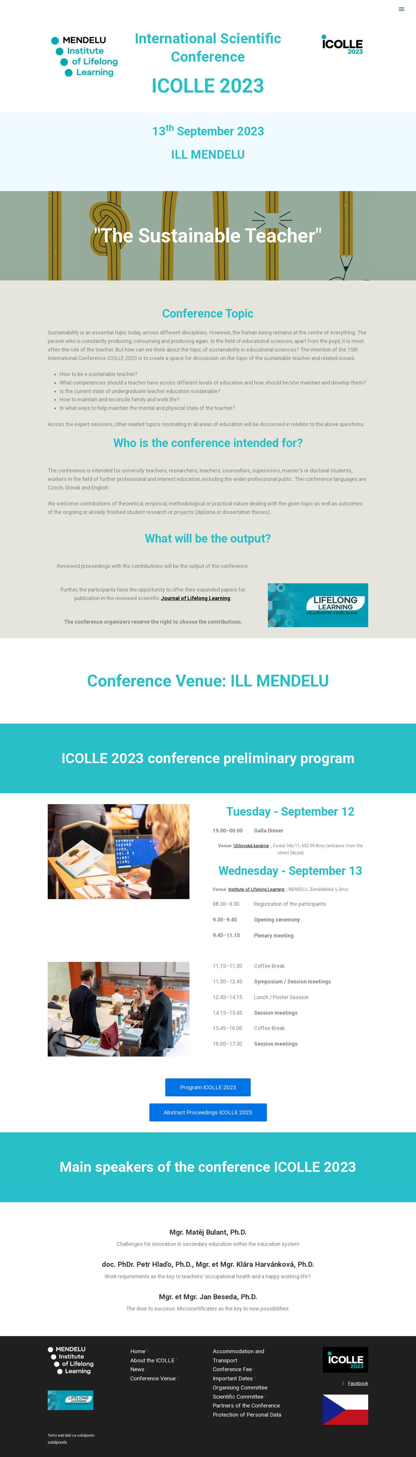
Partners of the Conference (246, 1405)
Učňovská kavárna (251, 849)
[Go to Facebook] (354, 1383)
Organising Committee (240, 1387)
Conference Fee (232, 1369)
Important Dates (233, 1378)
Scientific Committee (238, 1396)
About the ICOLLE (152, 1360)
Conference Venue (153, 1378)
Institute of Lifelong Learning (256, 892)
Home (137, 1351)
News (137, 1369)
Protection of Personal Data (247, 1414)
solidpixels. (58, 1442)
